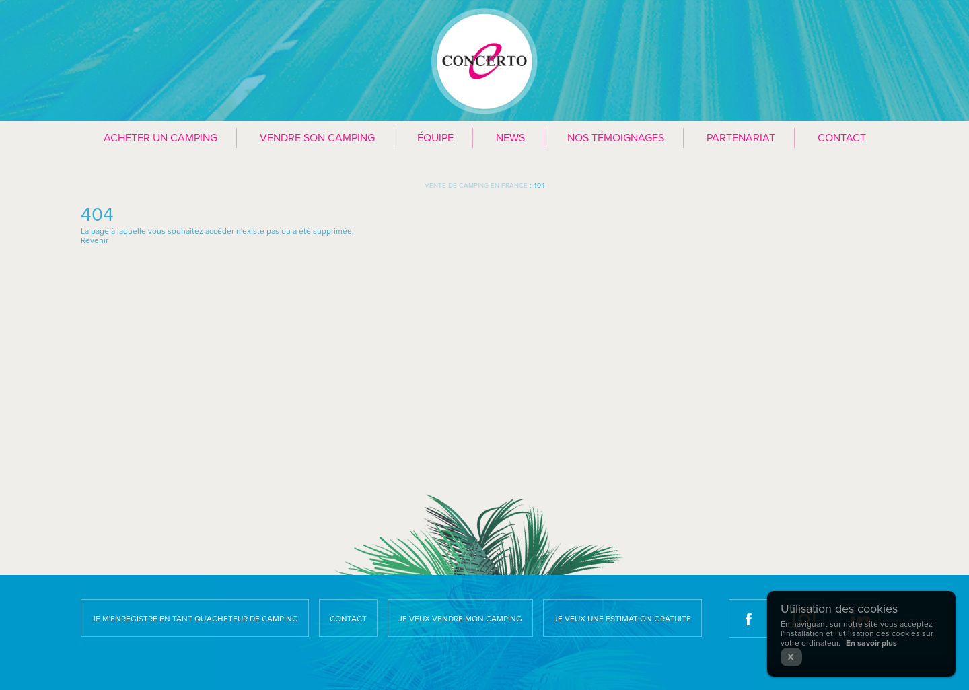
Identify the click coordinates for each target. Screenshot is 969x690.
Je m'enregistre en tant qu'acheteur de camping (195, 618)
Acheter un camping (160, 138)
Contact (842, 138)
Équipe (435, 138)
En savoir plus (871, 643)
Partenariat (741, 138)
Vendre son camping (317, 138)
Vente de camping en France (476, 186)
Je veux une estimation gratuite (622, 618)
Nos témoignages (615, 138)
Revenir (94, 240)
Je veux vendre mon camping (460, 618)
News (510, 138)
